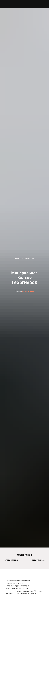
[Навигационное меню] (44, 4)
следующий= (38, 560)
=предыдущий (11, 560)
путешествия (28, 291)
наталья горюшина (24, 258)
